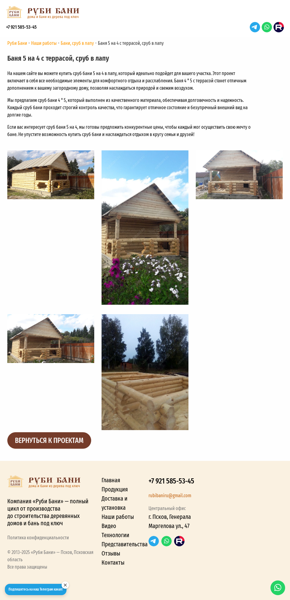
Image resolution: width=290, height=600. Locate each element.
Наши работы (118, 516)
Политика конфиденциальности (38, 538)
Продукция (115, 489)
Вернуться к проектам (49, 440)
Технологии (115, 535)
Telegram (255, 27)
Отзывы (111, 553)
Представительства (125, 544)
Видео (109, 526)
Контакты (113, 562)
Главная (111, 480)
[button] (278, 14)
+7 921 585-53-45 (21, 27)
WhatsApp (267, 27)
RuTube (279, 27)
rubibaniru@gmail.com (170, 495)
